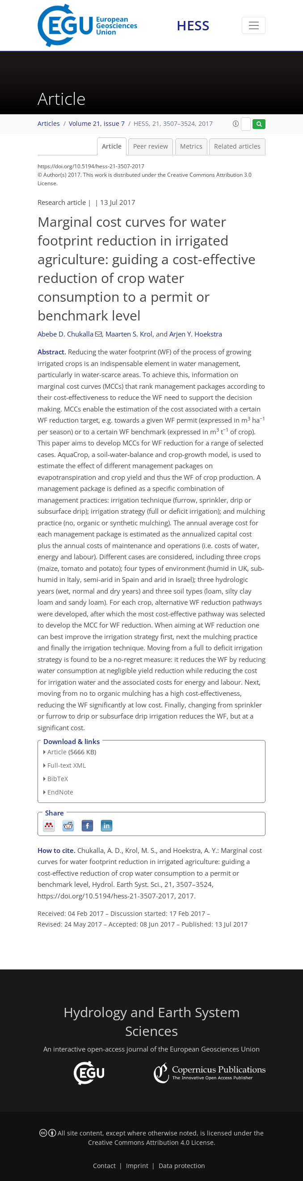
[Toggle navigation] (253, 25)
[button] (236, 124)
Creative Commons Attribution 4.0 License (151, 1143)
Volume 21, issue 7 (97, 124)
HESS (193, 25)
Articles (49, 124)
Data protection (182, 1166)
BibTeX (57, 778)
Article (112, 146)
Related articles (237, 146)
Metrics (191, 146)
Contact (104, 1166)
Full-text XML (66, 765)
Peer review (150, 146)
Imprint (137, 1166)
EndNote (60, 792)
